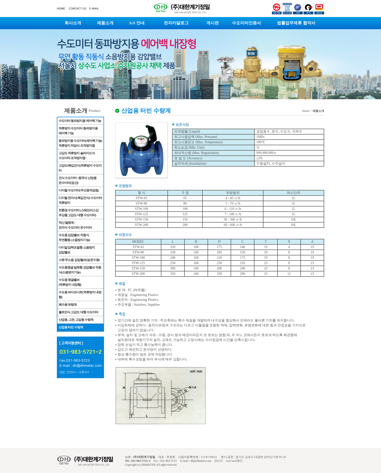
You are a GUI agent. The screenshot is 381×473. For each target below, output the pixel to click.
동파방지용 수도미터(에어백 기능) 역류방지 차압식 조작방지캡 (80, 143)
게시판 (212, 23)
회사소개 (73, 23)
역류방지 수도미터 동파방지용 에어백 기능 (78, 130)
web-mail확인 (234, 461)
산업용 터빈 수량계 (71, 327)
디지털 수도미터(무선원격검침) (79, 190)
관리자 (218, 461)
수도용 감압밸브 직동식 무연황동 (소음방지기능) (74, 237)
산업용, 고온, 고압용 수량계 (76, 319)
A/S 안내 (137, 23)
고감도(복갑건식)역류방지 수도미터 (80, 168)
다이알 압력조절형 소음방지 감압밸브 (77, 250)
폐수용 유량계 (68, 304)
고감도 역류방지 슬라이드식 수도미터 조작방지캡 (77, 155)
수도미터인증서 (246, 23)
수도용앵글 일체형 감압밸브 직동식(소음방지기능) (80, 270)
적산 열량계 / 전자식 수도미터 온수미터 (75, 225)
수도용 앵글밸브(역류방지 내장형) (70, 282)
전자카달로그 (176, 23)
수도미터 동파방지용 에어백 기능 (80, 121)
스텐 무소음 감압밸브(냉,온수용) (79, 260)
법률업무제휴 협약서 (296, 23)
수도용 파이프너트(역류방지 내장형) (80, 294)
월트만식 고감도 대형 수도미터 (78, 312)
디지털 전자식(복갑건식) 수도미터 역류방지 (80, 200)
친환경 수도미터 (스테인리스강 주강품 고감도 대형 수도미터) (78, 212)
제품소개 (105, 23)
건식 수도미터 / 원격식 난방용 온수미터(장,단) (77, 180)
